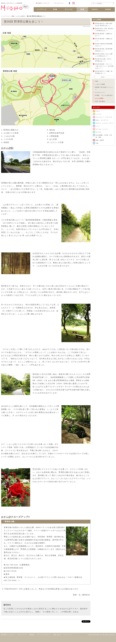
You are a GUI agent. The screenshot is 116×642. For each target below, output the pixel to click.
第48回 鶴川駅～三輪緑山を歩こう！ (103, 34)
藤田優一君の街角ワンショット (104, 88)
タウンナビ (69, 9)
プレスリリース (59, 3)
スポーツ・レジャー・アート (105, 123)
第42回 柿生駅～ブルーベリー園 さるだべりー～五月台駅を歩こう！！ (104, 66)
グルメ (98, 111)
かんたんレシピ (100, 92)
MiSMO (108, 9)
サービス (98, 132)
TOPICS (95, 9)
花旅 (96, 81)
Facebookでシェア (69, 3)
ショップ (98, 114)
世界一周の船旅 (100, 101)
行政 (97, 143)
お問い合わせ (57, 634)
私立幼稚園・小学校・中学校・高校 (104, 136)
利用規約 (32, 634)
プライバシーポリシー (44, 634)
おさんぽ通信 (20, 16)
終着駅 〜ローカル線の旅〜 (104, 95)
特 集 (55, 9)
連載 (13, 16)
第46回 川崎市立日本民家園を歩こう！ (103, 44)
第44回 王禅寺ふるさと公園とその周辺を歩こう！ (103, 55)
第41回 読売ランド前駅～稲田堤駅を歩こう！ (103, 72)
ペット (98, 126)
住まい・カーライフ (102, 120)
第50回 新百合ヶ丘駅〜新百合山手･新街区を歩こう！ (103, 24)
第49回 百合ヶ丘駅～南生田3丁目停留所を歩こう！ (104, 29)
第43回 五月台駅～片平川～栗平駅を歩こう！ (103, 60)
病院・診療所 (100, 140)
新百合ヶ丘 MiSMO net (15, 9)
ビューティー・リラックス (104, 117)
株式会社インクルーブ (43, 3)
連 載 (82, 9)
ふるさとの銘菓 (100, 84)
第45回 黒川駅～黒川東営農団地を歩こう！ (103, 50)
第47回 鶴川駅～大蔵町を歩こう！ (103, 39)
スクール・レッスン (102, 129)
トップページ (41, 9)
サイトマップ (68, 634)
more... (103, 77)
